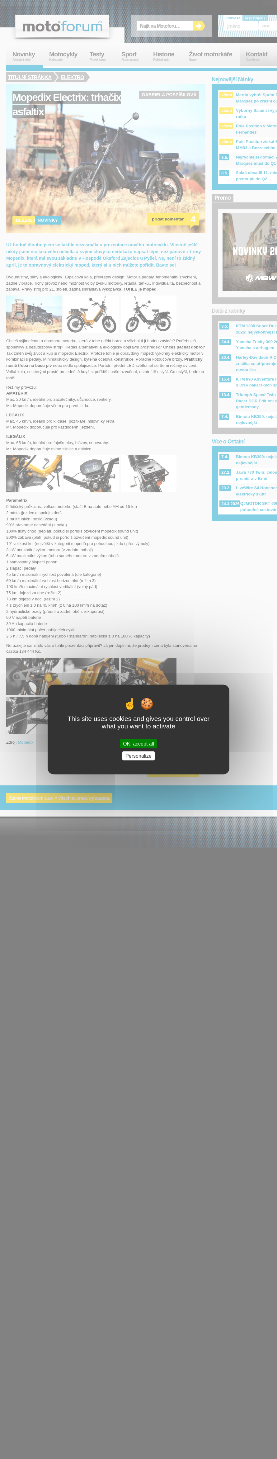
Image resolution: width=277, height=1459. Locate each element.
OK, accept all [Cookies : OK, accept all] (138, 743)
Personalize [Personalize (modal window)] (138, 756)
